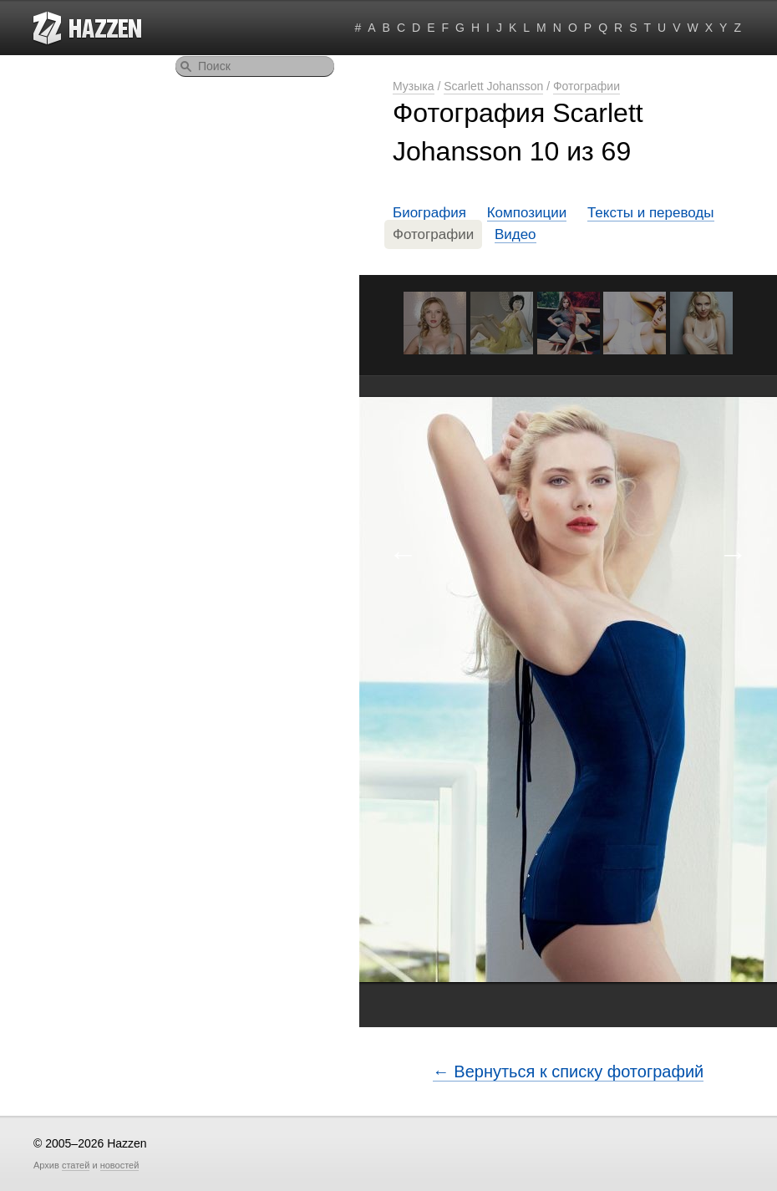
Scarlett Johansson (493, 86)
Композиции (527, 213)
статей (75, 1165)
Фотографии (586, 86)
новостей (120, 1165)
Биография (429, 213)
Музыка (413, 86)
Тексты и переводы (650, 213)
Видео (515, 234)
